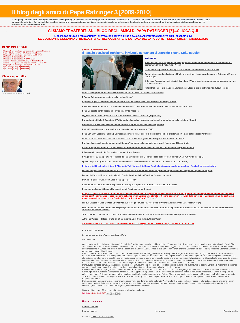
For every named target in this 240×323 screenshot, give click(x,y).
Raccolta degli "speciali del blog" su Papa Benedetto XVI (24, 63)
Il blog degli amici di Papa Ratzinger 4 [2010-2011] (22, 65)
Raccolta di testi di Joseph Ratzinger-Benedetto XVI (22, 61)
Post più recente (89, 311)
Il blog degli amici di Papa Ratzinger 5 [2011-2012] (22, 55)
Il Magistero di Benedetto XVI (13, 57)
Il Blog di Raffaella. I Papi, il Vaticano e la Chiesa (21, 53)
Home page (160, 311)
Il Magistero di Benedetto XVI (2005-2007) (19, 59)
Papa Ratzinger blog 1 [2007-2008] (16, 69)
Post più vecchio (230, 311)
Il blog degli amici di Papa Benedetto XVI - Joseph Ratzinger (26, 51)
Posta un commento (90, 307)
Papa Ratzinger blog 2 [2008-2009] (16, 67)
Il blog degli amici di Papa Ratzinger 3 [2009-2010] (81, 12)
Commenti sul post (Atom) (102, 316)
